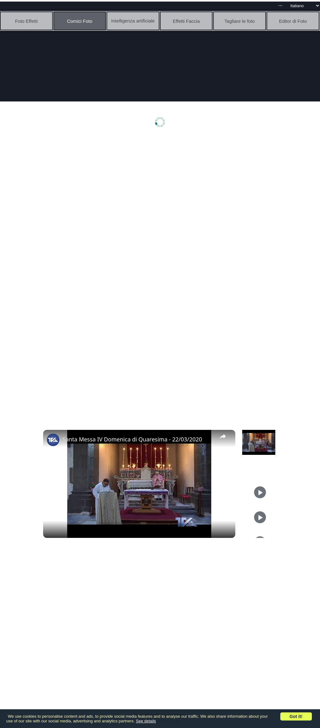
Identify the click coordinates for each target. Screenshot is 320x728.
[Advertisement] (161, 186)
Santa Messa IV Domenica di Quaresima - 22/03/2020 (132, 439)
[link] (53, 440)
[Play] (260, 492)
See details (146, 721)
